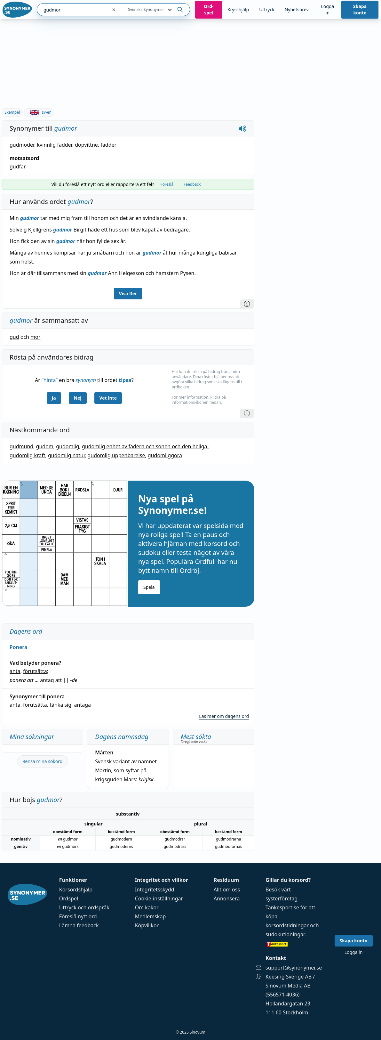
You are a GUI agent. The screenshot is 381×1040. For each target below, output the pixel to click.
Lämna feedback (79, 925)
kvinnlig (46, 144)
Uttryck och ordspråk (84, 907)
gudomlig (67, 446)
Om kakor (147, 907)
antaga (82, 704)
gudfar (18, 166)
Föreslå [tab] (166, 184)
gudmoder (22, 144)
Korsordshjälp (75, 889)
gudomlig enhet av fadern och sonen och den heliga (145, 446)
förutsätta (35, 671)
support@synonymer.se (294, 967)
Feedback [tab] (192, 184)
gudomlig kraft (27, 455)
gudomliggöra (165, 455)
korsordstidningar (287, 925)
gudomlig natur (66, 455)
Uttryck (266, 9)
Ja (54, 398)
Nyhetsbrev (297, 9)
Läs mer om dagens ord (224, 716)
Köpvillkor (147, 925)
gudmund (21, 446)
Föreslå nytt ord (78, 916)
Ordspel (68, 898)
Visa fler (128, 293)
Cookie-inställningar (159, 898)
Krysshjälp (238, 9)
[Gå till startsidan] (17, 10)
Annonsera (227, 898)
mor (35, 336)
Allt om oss (227, 889)
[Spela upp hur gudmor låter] (242, 128)
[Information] (247, 303)
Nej (78, 398)
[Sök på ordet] (180, 9)
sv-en (39, 112)
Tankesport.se (282, 907)
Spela (149, 587)
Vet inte (108, 398)
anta (15, 671)
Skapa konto (360, 9)
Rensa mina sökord (42, 761)
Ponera (18, 647)
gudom (44, 446)
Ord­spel (208, 9)
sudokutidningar (285, 934)
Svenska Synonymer (150, 10)
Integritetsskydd (154, 889)
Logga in (327, 9)
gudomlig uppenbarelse (116, 455)
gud (14, 336)
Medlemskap (150, 916)
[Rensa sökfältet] (113, 9)
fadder (64, 144)
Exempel (12, 112)
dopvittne (86, 144)
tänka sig (60, 704)
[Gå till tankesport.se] (294, 944)
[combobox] (72, 9)
